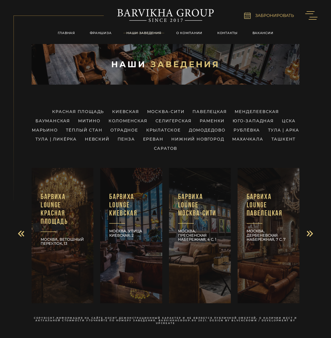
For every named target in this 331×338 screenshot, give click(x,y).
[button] (21, 234)
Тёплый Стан (84, 130)
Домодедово (207, 130)
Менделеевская (257, 111)
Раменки (212, 121)
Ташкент (283, 139)
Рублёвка (247, 130)
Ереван (153, 139)
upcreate (165, 323)
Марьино (45, 130)
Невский (97, 139)
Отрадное (124, 130)
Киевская (125, 111)
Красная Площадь (78, 111)
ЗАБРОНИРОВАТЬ (274, 15)
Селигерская (173, 121)
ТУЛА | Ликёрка (56, 139)
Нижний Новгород (197, 139)
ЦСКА (289, 121)
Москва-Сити (166, 111)
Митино (89, 121)
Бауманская (52, 121)
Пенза (126, 139)
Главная (66, 33)
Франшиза (101, 33)
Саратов (165, 148)
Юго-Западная (253, 121)
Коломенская (128, 121)
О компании (189, 33)
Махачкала (247, 139)
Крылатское (163, 130)
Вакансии (262, 33)
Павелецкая (209, 111)
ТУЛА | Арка (283, 130)
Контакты (227, 33)
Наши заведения (143, 33)
